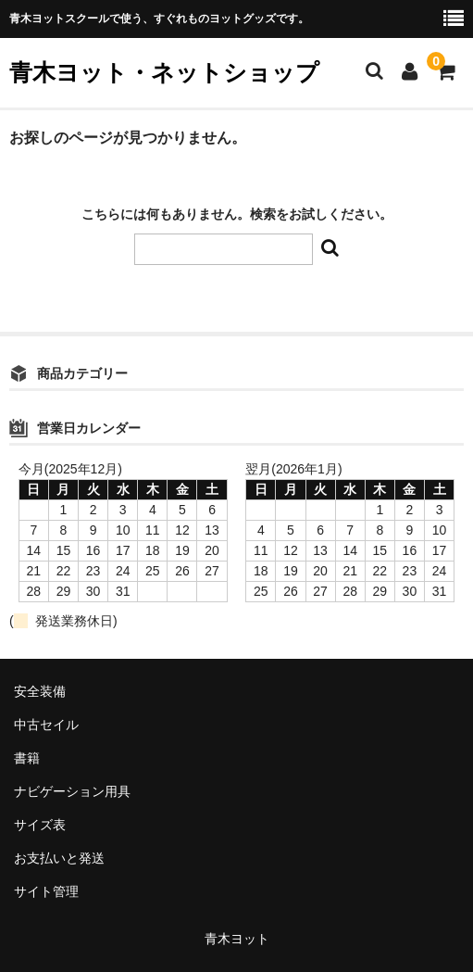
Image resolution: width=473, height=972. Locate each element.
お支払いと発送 (59, 858)
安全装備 (40, 691)
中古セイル (46, 724)
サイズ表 (40, 824)
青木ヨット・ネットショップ (164, 72)
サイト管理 (46, 891)
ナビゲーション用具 (72, 791)
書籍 (27, 758)
